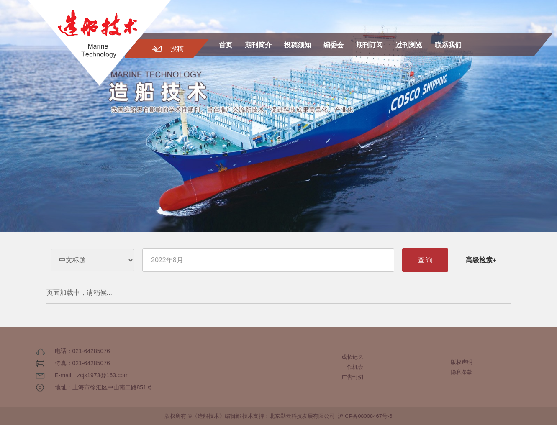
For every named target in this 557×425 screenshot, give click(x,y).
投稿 (177, 48)
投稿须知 (297, 45)
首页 (225, 45)
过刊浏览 (408, 45)
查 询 (425, 260)
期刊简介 (258, 45)
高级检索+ (481, 260)
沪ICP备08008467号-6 (365, 416)
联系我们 (448, 45)
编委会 (333, 45)
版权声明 (461, 362)
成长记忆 (352, 357)
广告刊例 (352, 377)
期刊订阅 (369, 45)
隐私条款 (461, 372)
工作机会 (352, 367)
